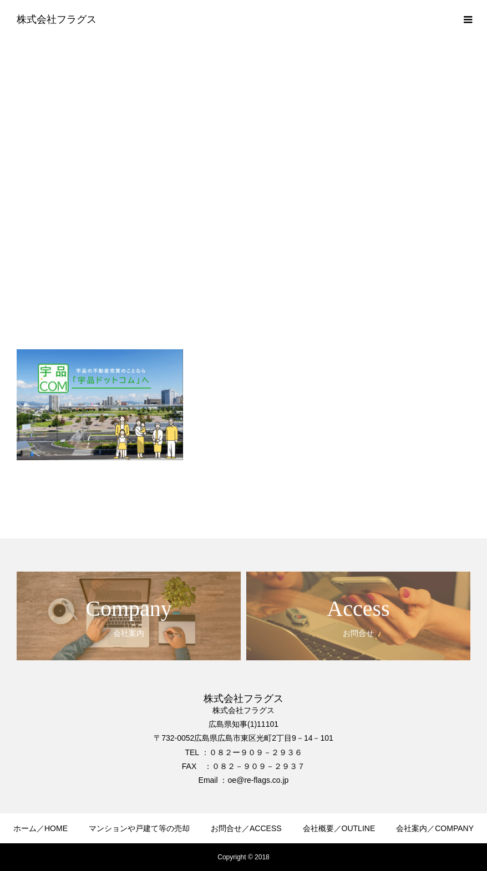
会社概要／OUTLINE (339, 828)
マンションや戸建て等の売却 (139, 828)
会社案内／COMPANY (435, 828)
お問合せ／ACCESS (246, 828)
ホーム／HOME (40, 828)
